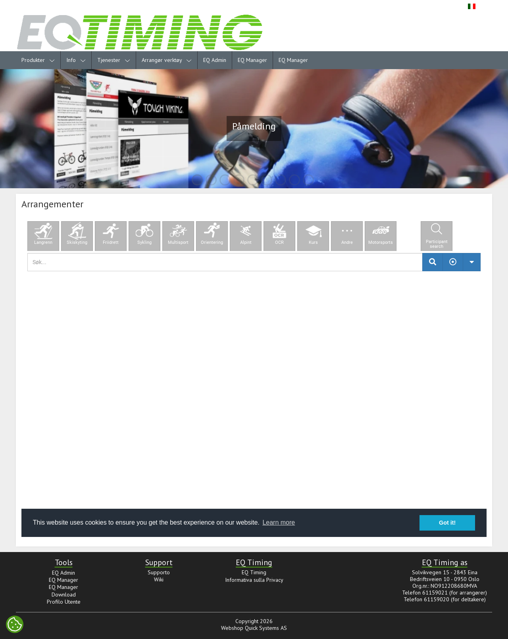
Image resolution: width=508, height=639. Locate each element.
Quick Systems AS (266, 627)
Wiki (159, 579)
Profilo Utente (64, 601)
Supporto (159, 572)
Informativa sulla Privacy (254, 579)
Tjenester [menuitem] (113, 60)
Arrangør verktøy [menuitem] (167, 60)
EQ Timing (254, 572)
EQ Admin (214, 60)
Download (64, 594)
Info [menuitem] (76, 60)
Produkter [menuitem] (38, 60)
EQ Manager (252, 60)
